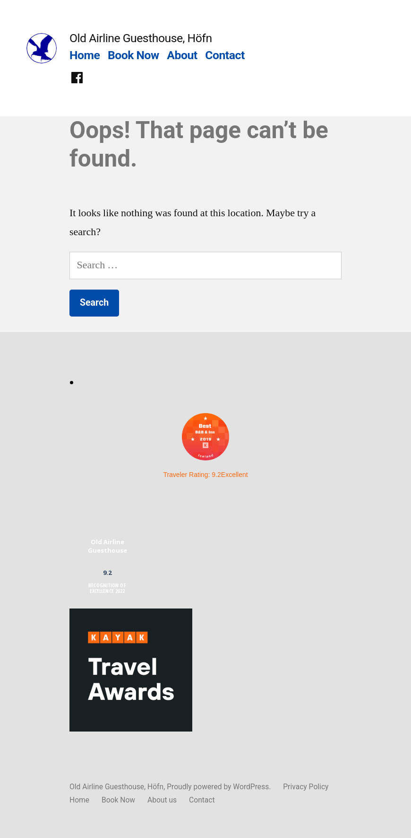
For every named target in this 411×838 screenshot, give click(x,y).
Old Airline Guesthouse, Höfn (140, 38)
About (182, 55)
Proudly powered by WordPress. (220, 786)
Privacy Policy (305, 786)
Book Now (133, 55)
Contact (224, 55)
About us (162, 799)
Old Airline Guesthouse (107, 546)
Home (84, 55)
